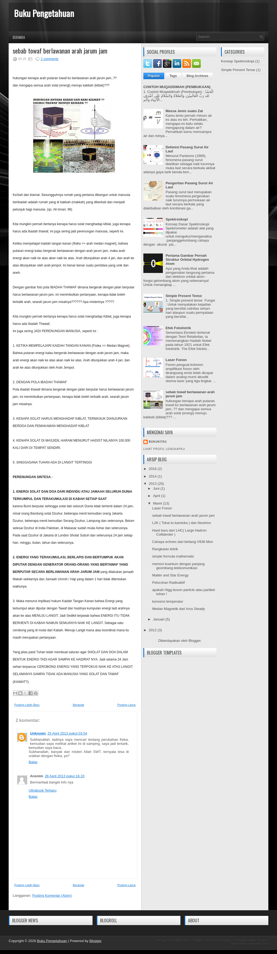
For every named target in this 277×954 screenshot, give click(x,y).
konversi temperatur (167, 601)
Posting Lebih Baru (26, 704)
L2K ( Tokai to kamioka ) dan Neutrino (181, 523)
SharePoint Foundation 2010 (249, 943)
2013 (153, 484)
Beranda (19, 37)
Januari (159, 619)
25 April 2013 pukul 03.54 (67, 733)
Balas (33, 762)
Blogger (194, 641)
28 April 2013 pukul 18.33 (64, 776)
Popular (154, 76)
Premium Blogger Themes (251, 940)
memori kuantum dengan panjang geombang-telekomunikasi (178, 566)
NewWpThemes (180, 940)
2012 (153, 630)
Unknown (38, 733)
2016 (153, 469)
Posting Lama (126, 704)
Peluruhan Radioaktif (168, 583)
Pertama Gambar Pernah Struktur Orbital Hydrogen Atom (187, 259)
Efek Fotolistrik (178, 328)
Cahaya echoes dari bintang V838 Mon (182, 542)
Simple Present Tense (184, 296)
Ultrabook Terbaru (43, 790)
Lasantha (225, 940)
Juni (156, 488)
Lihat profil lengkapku (164, 449)
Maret (158, 503)
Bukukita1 (158, 441)
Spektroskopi (177, 219)
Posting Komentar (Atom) (52, 895)
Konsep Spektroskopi (237, 61)
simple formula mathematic (173, 556)
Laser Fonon (176, 360)
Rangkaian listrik (165, 549)
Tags (173, 76)
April (157, 496)
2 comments (49, 59)
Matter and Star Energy (170, 575)
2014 (153, 476)
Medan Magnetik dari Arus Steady (178, 609)
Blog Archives (197, 76)
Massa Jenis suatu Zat (184, 111)
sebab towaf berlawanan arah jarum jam (60, 50)
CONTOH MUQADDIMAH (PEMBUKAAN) (176, 87)
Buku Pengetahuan (44, 13)
